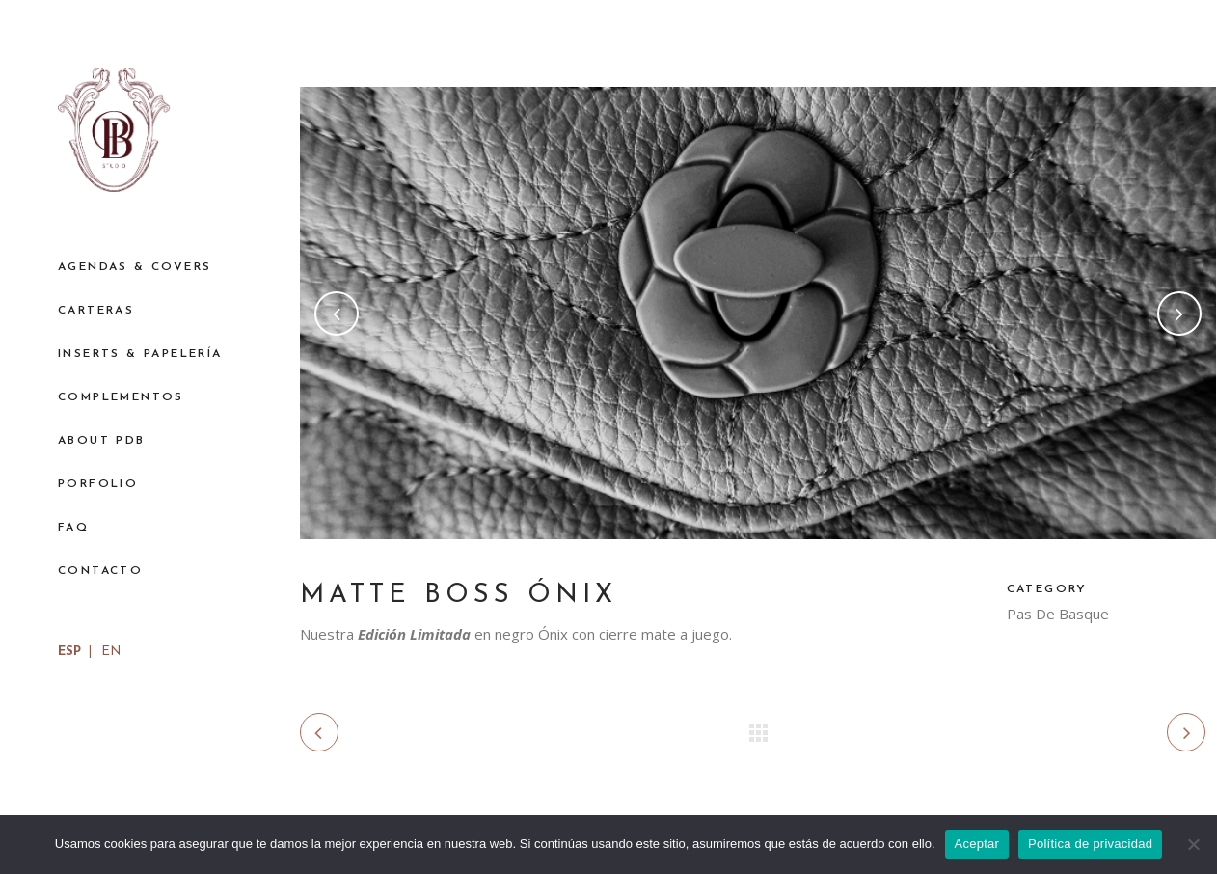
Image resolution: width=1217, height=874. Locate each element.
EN (111, 651)
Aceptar (977, 843)
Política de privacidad (1090, 843)
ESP (69, 651)
